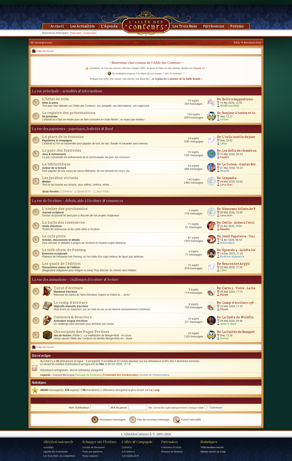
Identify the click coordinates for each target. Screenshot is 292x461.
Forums (237, 26)
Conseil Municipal (63, 375)
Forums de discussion (94, 447)
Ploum (224, 294)
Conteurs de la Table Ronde (184, 78)
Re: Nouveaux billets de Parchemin (244, 209)
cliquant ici (199, 68)
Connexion (89, 32)
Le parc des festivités (61, 150)
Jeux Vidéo (102, 191)
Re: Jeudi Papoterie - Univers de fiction (247, 236)
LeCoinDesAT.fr (130, 455)
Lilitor (223, 143)
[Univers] (127, 447)
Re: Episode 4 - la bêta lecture (239, 250)
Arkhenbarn (227, 242)
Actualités (48, 447)
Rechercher (252, 42)
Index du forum (43, 51)
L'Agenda (109, 26)
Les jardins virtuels (60, 177)
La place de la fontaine (63, 136)
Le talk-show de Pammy (64, 249)
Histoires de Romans (172, 451)
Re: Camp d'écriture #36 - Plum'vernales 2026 (252, 303)
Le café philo (54, 235)
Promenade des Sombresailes (120, 375)
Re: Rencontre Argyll (233, 264)
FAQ (237, 42)
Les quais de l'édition (61, 263)
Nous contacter (90, 455)
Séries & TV (84, 191)
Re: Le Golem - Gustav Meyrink (240, 164)
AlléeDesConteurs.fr (58, 442)
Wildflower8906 (229, 105)
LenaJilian (226, 184)
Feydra (224, 157)
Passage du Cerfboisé (88, 375)
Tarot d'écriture (68, 287)
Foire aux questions (93, 451)
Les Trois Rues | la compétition (59, 455)
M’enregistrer (41, 42)
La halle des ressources (63, 222)
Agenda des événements (55, 451)
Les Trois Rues (184, 26)
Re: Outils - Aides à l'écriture (239, 222)
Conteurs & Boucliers (73, 316)
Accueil (57, 26)
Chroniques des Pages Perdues (81, 331)
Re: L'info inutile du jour (236, 137)
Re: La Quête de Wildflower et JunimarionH (251, 317)
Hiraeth (224, 170)
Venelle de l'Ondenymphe (154, 375)
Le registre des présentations (68, 112)
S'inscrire (75, 32)
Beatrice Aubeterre (232, 256)
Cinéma (67, 191)
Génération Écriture (171, 447)
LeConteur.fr (128, 451)
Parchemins (213, 26)
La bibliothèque (56, 163)
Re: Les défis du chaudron (237, 150)
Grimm (224, 119)
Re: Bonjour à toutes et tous (237, 113)
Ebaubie (225, 229)
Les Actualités (82, 26)
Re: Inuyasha (226, 178)
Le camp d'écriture (71, 302)
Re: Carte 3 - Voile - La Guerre (239, 288)
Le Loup (154, 390)
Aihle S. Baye (228, 323)
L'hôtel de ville (55, 98)
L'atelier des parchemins (65, 208)
